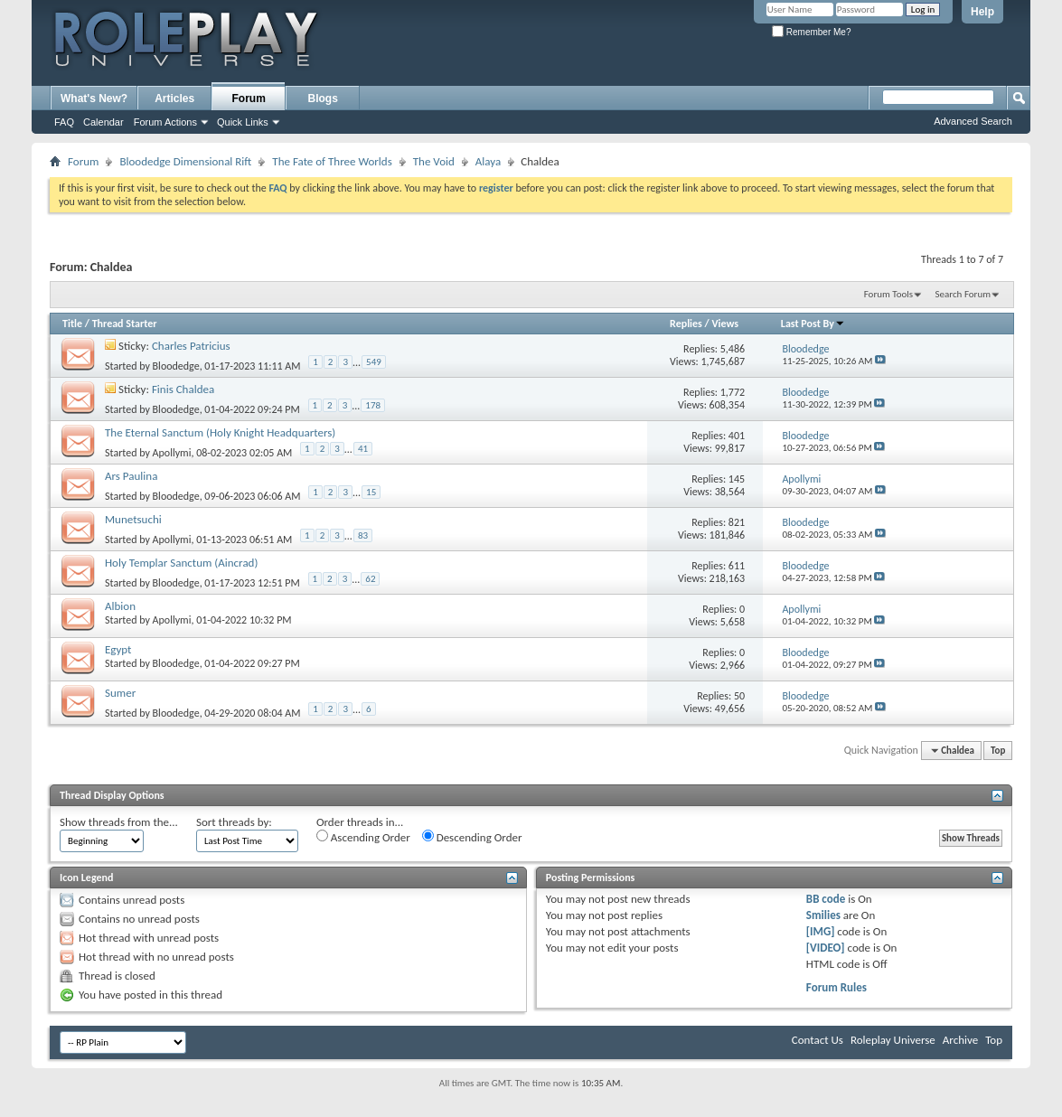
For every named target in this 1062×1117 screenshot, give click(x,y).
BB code (825, 899)
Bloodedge (176, 366)
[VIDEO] (825, 947)
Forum (249, 98)
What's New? (94, 98)
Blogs (323, 98)
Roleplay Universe (893, 1040)
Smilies (823, 915)
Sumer (120, 692)
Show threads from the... (119, 822)
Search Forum (963, 294)
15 (371, 492)
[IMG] (820, 931)
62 (370, 579)
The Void (434, 161)
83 (363, 535)
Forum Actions (165, 122)
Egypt (118, 649)
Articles (174, 98)
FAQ (64, 122)
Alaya (488, 161)
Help (982, 11)
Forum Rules (836, 987)
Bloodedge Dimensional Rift (185, 161)
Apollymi (172, 452)
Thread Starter (124, 323)
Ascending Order (363, 837)
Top (998, 750)
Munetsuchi (133, 519)
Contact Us (817, 1040)
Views (724, 323)
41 (363, 449)
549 (373, 362)
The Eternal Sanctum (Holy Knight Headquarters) (220, 432)
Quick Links (242, 122)
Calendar (103, 122)
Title (72, 323)
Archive (960, 1040)
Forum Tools (888, 294)
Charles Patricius (191, 345)
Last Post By (813, 323)
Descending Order (472, 837)
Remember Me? (811, 32)
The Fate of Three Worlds (331, 161)
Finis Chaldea (183, 389)
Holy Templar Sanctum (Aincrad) (181, 562)
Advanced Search (973, 121)
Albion (120, 606)
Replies (686, 323)
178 (373, 405)
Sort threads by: (234, 822)
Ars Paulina (131, 476)
